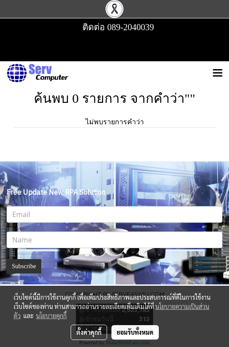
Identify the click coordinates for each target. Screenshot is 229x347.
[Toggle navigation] (217, 73)
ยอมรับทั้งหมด (135, 332)
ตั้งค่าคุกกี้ (88, 332)
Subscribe (24, 266)
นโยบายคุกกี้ (51, 315)
